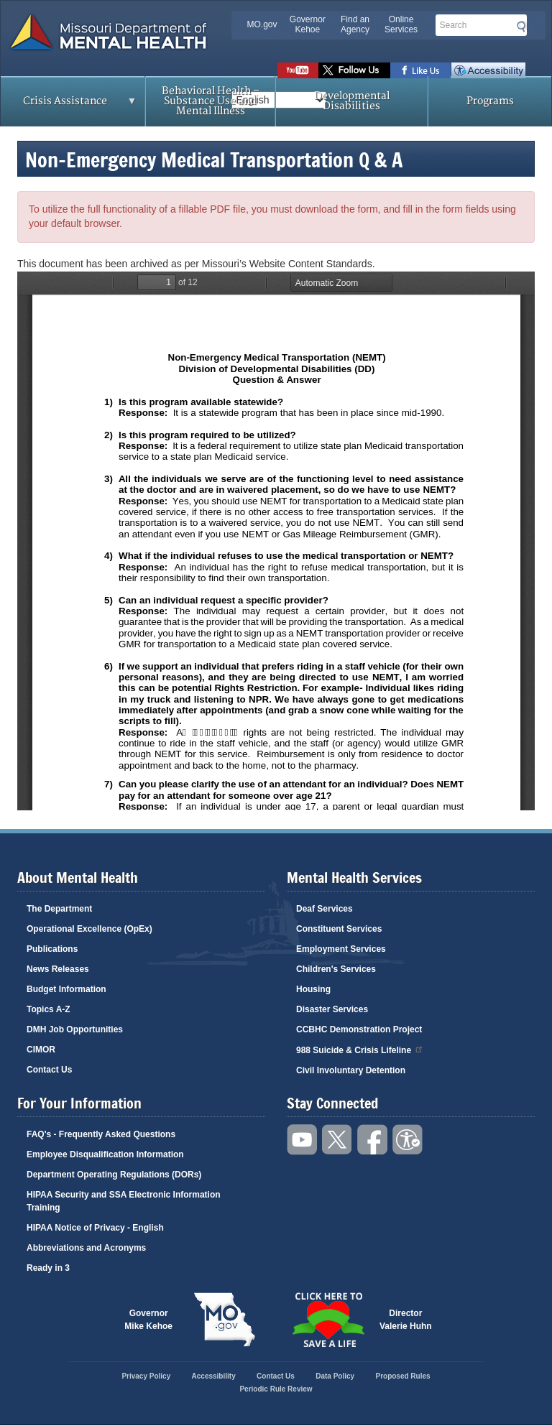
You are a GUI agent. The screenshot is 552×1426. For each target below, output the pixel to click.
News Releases (58, 969)
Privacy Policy (145, 1376)
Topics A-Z (48, 1009)
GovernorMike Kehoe (148, 1319)
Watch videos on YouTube (297, 70)
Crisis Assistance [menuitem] (69, 105)
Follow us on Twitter (354, 70)
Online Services (401, 24)
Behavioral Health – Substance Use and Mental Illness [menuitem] (210, 101)
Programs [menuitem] (490, 101)
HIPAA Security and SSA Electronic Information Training (124, 1201)
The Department (59, 909)
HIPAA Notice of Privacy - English (95, 1228)
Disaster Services (332, 1009)
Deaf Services (324, 909)
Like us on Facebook (420, 70)
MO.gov (262, 24)
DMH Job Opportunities (75, 1029)
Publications (52, 949)
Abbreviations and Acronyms (86, 1248)
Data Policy (335, 1376)
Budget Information (66, 989)
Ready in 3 (48, 1268)
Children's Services (336, 969)
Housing (313, 989)
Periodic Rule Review (275, 1389)
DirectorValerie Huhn (406, 1319)
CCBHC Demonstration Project (359, 1029)
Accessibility (488, 70)
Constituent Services (339, 929)
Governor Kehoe (308, 24)
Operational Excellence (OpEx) (89, 929)
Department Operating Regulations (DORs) (114, 1175)
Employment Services (341, 949)
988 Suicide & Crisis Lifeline (360, 1049)
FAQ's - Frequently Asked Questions (101, 1134)
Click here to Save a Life (328, 1319)
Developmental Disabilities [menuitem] (352, 101)
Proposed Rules (402, 1376)
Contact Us (49, 1070)
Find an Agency (355, 24)
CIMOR (41, 1050)
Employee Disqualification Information (105, 1154)
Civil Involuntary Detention (350, 1070)
